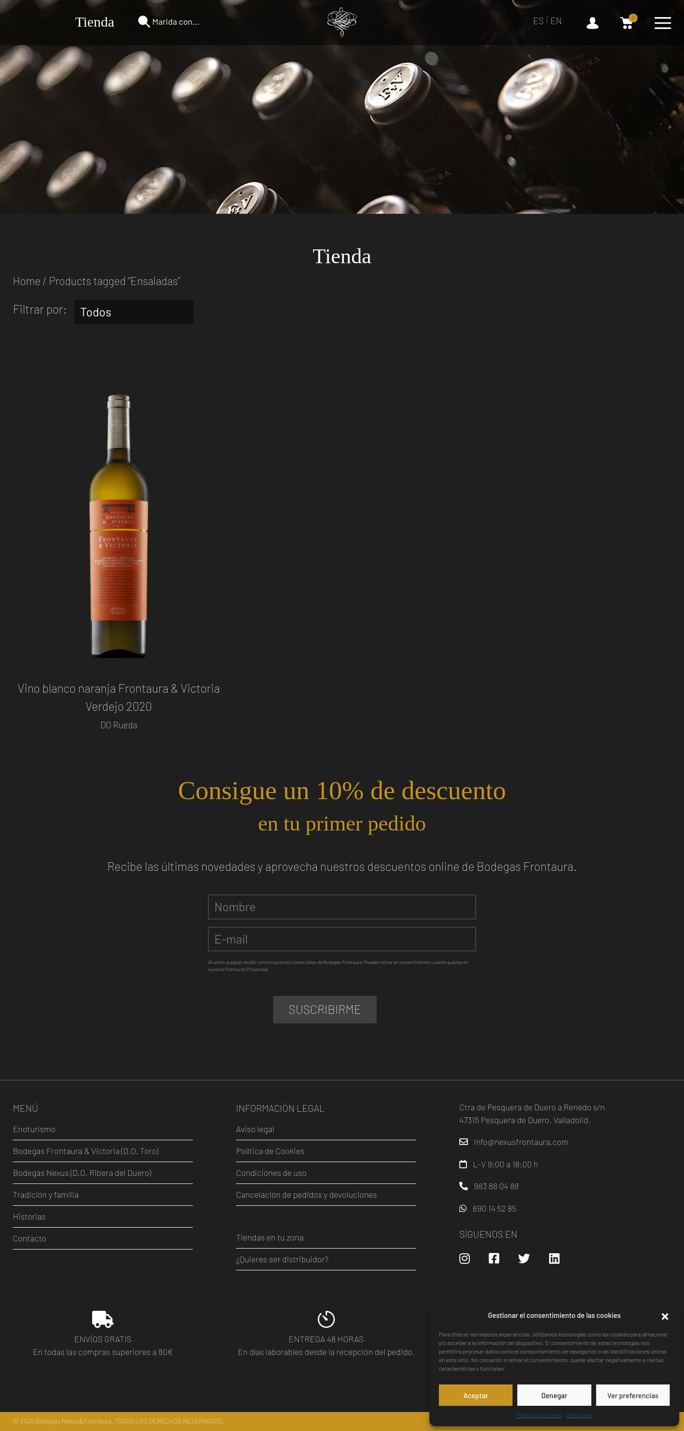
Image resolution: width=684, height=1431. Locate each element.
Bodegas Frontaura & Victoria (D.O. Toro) (85, 1150)
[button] (665, 1315)
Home (27, 280)
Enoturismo (34, 1129)
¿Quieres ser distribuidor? (282, 1259)
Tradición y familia (45, 1194)
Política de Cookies (539, 1415)
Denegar (555, 1395)
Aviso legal (579, 1415)
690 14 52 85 (494, 1208)
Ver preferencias (632, 1395)
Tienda (94, 21)
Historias (29, 1216)
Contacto (29, 1238)
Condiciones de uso (271, 1172)
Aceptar (475, 1395)
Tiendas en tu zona (270, 1237)
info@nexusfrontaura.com (521, 1141)
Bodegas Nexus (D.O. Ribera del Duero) (82, 1172)
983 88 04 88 (496, 1186)
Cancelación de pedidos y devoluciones (306, 1194)
